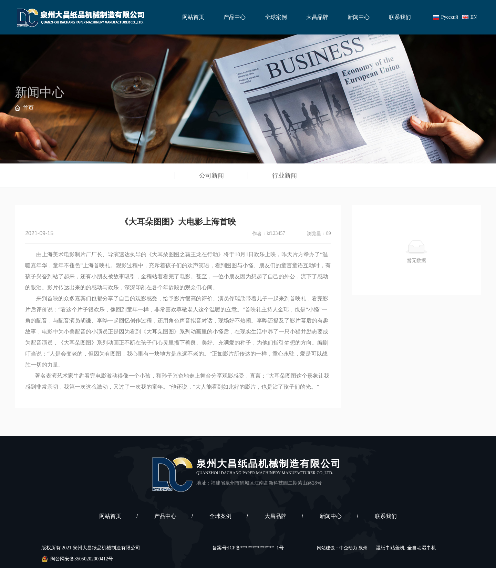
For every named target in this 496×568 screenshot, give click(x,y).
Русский (449, 17)
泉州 (363, 547)
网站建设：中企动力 (337, 547)
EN (474, 17)
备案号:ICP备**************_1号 (248, 547)
